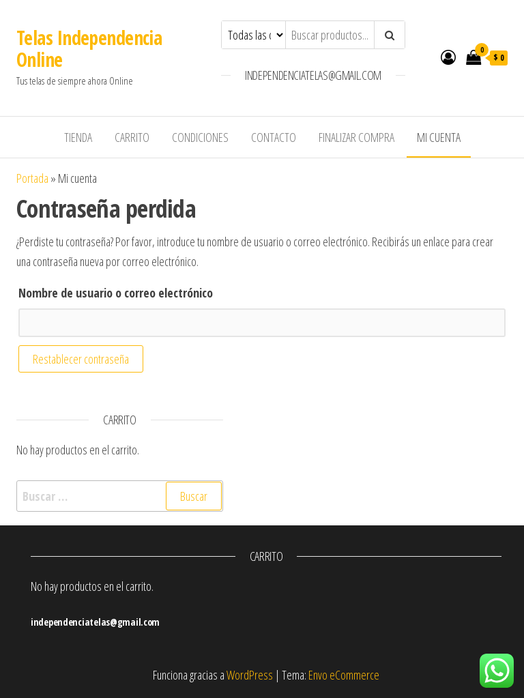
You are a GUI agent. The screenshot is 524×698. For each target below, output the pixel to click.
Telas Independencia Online (89, 48)
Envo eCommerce (343, 675)
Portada (32, 178)
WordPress (250, 675)
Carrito (132, 137)
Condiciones (200, 137)
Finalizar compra (356, 137)
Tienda (78, 137)
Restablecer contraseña (81, 359)
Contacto (273, 137)
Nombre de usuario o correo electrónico (115, 293)
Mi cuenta (439, 137)
